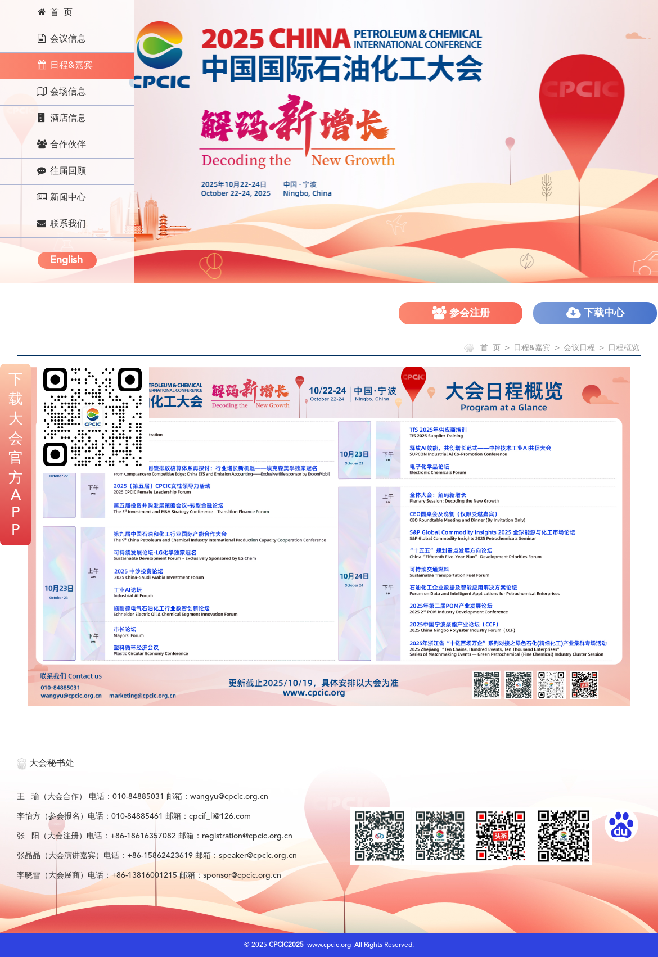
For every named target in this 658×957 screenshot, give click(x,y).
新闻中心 (61, 197)
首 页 (54, 12)
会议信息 (61, 39)
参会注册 (461, 313)
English (66, 260)
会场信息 (61, 92)
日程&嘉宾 (64, 65)
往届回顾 (61, 171)
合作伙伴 (61, 144)
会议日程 (579, 348)
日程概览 (623, 348)
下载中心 (595, 313)
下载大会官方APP (15, 455)
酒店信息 (61, 118)
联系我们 (61, 224)
